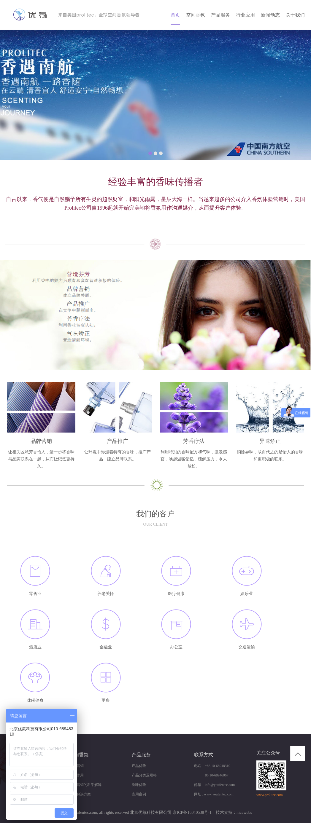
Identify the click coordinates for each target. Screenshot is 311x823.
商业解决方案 (80, 794)
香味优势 (139, 785)
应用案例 (139, 794)
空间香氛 (195, 14)
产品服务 (220, 14)
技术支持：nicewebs (234, 812)
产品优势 (139, 766)
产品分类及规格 (144, 775)
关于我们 (295, 14)
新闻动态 (270, 14)
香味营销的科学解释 (85, 785)
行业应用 (245, 14)
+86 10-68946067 (211, 775)
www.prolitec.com (269, 795)
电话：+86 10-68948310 (212, 766)
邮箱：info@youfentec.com (214, 785)
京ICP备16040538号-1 (192, 812)
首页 (175, 14)
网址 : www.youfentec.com (214, 794)
